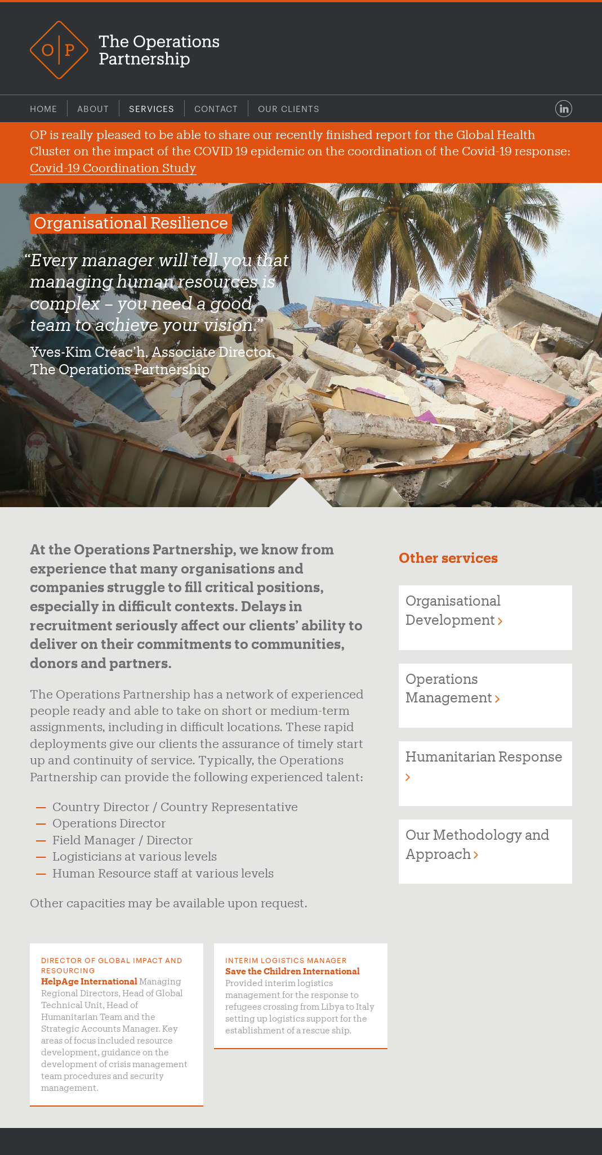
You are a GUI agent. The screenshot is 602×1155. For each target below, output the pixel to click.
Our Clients (289, 108)
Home (43, 108)
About (93, 108)
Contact (216, 108)
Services (152, 108)
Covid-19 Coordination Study (113, 168)
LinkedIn (563, 108)
